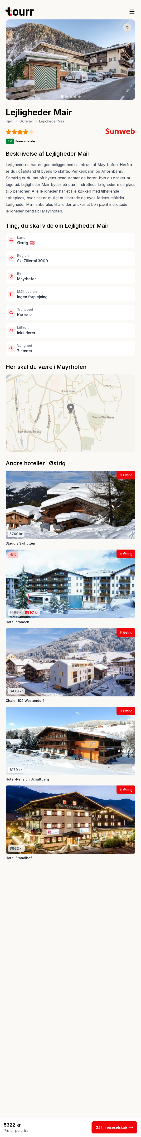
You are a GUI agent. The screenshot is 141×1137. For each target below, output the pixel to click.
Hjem (10, 121)
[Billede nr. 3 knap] (71, 96)
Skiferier (26, 121)
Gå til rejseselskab (114, 1127)
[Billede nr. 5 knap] (79, 96)
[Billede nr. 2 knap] (66, 96)
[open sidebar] (132, 11)
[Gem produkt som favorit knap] (127, 27)
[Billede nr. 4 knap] (75, 96)
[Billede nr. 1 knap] (62, 96)
